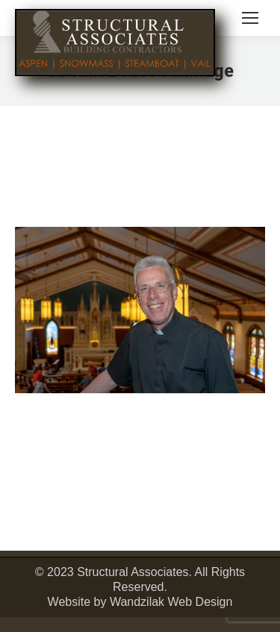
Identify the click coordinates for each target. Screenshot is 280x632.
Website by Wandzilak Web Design (140, 601)
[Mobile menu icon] (250, 18)
